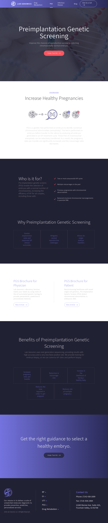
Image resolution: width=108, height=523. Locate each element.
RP (44, 492)
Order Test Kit (54, 53)
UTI (44, 500)
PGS (51, 4)
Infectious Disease (61, 4)
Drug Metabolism (38, 4)
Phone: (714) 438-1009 (85, 496)
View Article (21, 305)
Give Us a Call (87, 3)
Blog (75, 4)
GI (44, 496)
